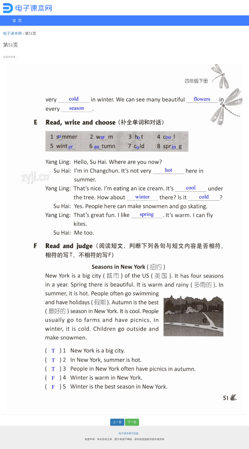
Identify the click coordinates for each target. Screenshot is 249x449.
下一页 (132, 422)
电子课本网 (12, 33)
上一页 (117, 422)
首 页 (17, 20)
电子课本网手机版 (129, 433)
